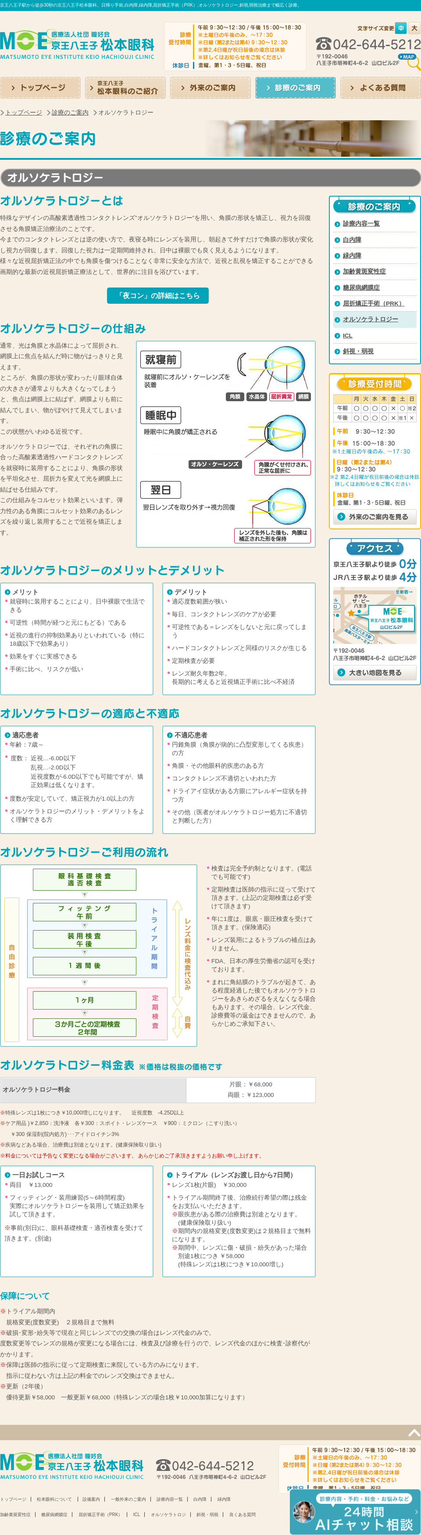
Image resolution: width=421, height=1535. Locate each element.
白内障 (352, 240)
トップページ (23, 112)
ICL (348, 335)
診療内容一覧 (361, 223)
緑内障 (352, 255)
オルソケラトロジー (370, 319)
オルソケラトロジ (168, 1514)
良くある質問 (242, 1514)
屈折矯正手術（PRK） (374, 303)
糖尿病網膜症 (361, 287)
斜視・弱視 (358, 351)
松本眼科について (54, 1499)
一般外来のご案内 (128, 1499)
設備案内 (91, 1499)
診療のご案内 (70, 112)
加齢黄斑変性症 (364, 271)
